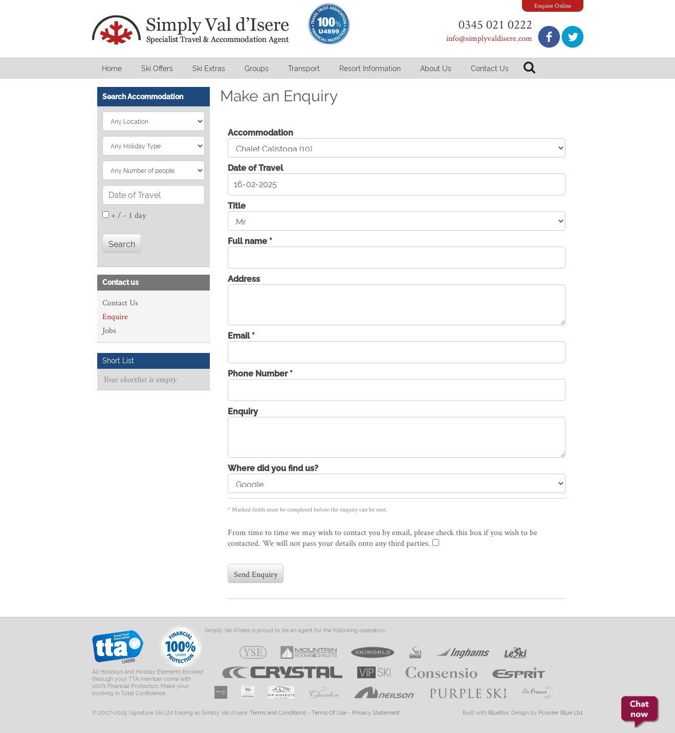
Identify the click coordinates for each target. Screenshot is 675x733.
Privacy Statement (376, 712)
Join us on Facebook (549, 37)
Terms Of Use (329, 712)
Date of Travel (255, 168)
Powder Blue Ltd (560, 712)
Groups (257, 68)
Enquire (115, 316)
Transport (304, 68)
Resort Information (370, 68)
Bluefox (498, 712)
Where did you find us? (273, 468)
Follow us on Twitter (572, 37)
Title (237, 206)
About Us (435, 68)
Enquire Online (552, 5)
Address (244, 279)
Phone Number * (260, 374)
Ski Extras (208, 68)
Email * (241, 336)
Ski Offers (157, 68)
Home (112, 68)
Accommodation (260, 133)
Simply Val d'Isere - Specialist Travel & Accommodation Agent (192, 30)
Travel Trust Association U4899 (117, 649)
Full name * (250, 241)
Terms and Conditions (278, 712)
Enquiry (243, 411)
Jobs (109, 330)
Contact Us (490, 68)
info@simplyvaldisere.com (489, 38)
